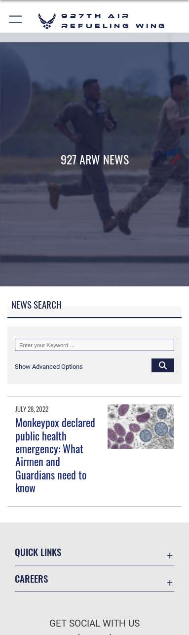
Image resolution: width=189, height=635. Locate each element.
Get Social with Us (94, 623)
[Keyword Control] (94, 345)
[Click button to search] (162, 364)
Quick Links (38, 552)
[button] (16, 21)
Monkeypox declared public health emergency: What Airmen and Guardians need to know (55, 454)
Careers (31, 578)
